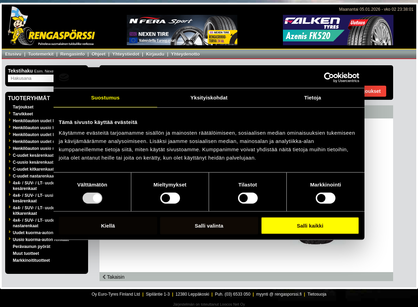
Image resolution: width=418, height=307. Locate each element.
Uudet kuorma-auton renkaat (41, 232)
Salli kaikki (310, 226)
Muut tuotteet (26, 253)
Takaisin (113, 277)
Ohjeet (98, 54)
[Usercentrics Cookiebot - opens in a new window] (329, 77)
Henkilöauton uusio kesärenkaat (44, 127)
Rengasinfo (72, 54)
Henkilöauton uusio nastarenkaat (45, 148)
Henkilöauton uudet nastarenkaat (45, 141)
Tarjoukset (23, 107)
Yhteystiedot (125, 54)
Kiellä (108, 226)
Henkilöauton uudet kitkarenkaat (45, 134)
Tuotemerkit (41, 54)
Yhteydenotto (185, 54)
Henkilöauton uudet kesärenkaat (45, 120)
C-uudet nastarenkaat (34, 176)
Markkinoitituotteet (31, 260)
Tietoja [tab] (312, 97)
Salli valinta (209, 226)
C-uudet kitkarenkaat (33, 169)
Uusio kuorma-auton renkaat (41, 239)
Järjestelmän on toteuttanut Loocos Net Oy (209, 304)
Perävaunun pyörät (31, 246)
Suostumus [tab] (105, 97)
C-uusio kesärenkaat (33, 162)
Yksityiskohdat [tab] (208, 97)
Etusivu (13, 54)
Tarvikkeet (23, 114)
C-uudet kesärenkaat (33, 155)
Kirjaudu (155, 54)
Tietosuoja (316, 294)
